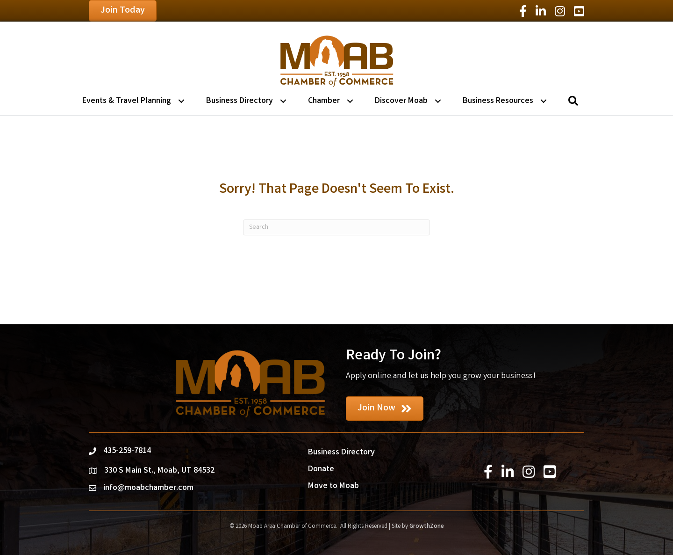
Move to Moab (333, 486)
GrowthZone (426, 526)
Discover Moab (401, 101)
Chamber (324, 101)
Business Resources (498, 101)
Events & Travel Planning (126, 101)
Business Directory (239, 101)
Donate (321, 469)
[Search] (336, 227)
